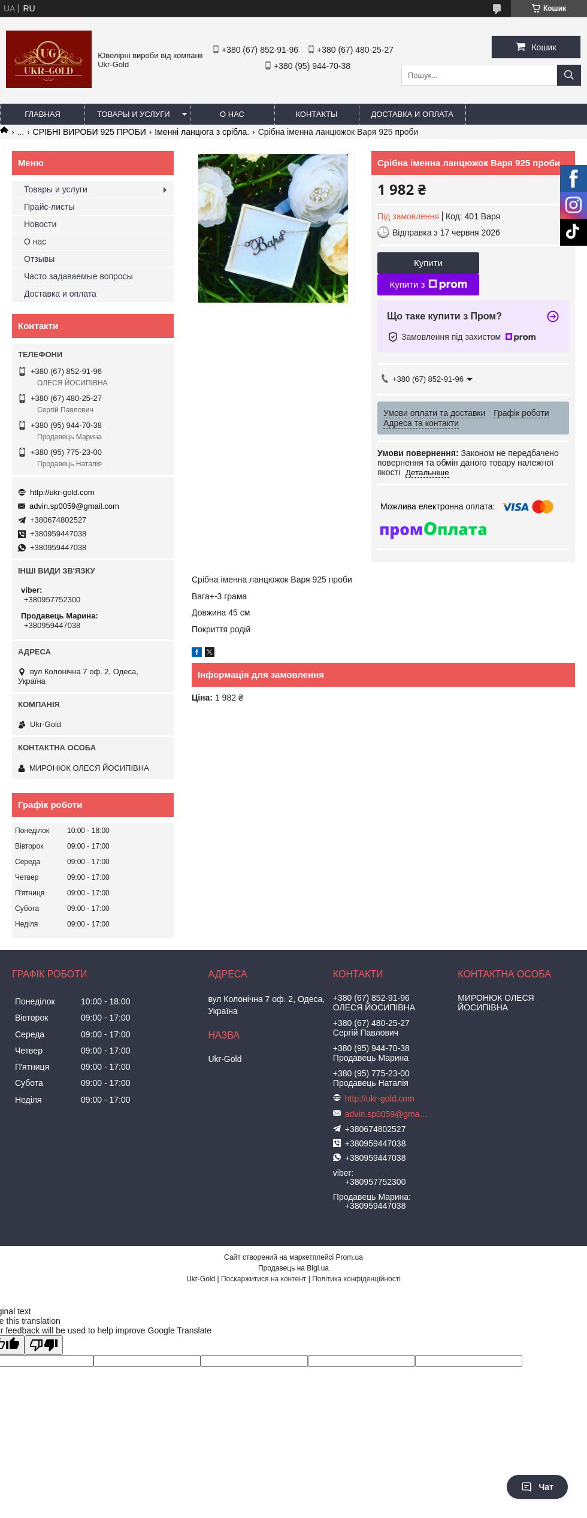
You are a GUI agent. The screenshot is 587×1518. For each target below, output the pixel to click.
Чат (537, 1486)
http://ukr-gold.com (62, 492)
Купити (428, 263)
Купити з (428, 284)
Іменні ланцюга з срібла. (202, 132)
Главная (42, 114)
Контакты (316, 114)
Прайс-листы (49, 207)
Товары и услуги (133, 114)
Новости (40, 224)
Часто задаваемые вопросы (78, 276)
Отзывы (39, 259)
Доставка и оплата (412, 114)
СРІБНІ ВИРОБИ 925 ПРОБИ (89, 132)
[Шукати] (569, 75)
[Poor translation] (44, 1345)
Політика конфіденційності (356, 1279)
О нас (232, 114)
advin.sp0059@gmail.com (74, 506)
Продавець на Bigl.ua (293, 1268)
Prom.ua (349, 1257)
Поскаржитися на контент (263, 1279)
